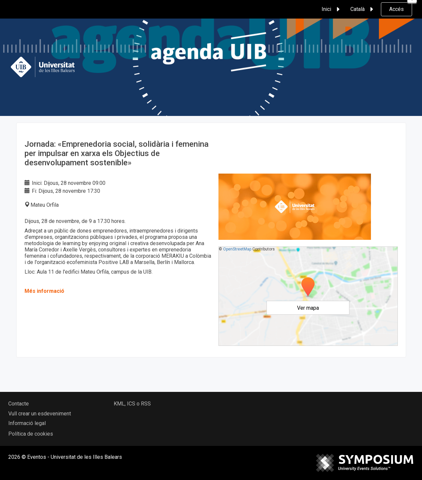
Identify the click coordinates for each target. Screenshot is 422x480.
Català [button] (362, 9)
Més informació (44, 291)
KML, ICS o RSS (132, 403)
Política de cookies (30, 434)
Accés (396, 9)
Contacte (18, 403)
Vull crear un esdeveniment (39, 413)
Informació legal (27, 423)
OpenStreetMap (237, 249)
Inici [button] (332, 9)
